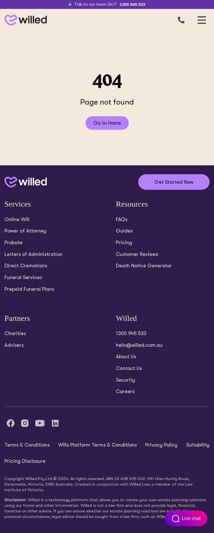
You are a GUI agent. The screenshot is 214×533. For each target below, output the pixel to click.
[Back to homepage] (24, 20)
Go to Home (107, 123)
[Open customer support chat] (186, 518)
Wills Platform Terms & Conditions (97, 445)
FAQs (121, 219)
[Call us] (181, 20)
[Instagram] (25, 423)
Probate (13, 242)
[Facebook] (10, 423)
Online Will (16, 219)
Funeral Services (23, 277)
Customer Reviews (137, 254)
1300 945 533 (132, 4)
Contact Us (129, 368)
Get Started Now (173, 182)
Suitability (198, 445)
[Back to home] (25, 182)
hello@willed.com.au (139, 345)
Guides (124, 231)
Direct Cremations (25, 265)
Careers (125, 391)
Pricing (124, 242)
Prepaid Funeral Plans (29, 289)
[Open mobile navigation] (202, 20)
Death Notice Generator (144, 265)
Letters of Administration (33, 254)
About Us (126, 356)
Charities (15, 333)
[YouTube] (40, 423)
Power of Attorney (25, 231)
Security (125, 380)
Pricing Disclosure (24, 461)
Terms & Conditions (27, 445)
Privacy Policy (161, 445)
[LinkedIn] (55, 423)
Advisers (14, 345)
